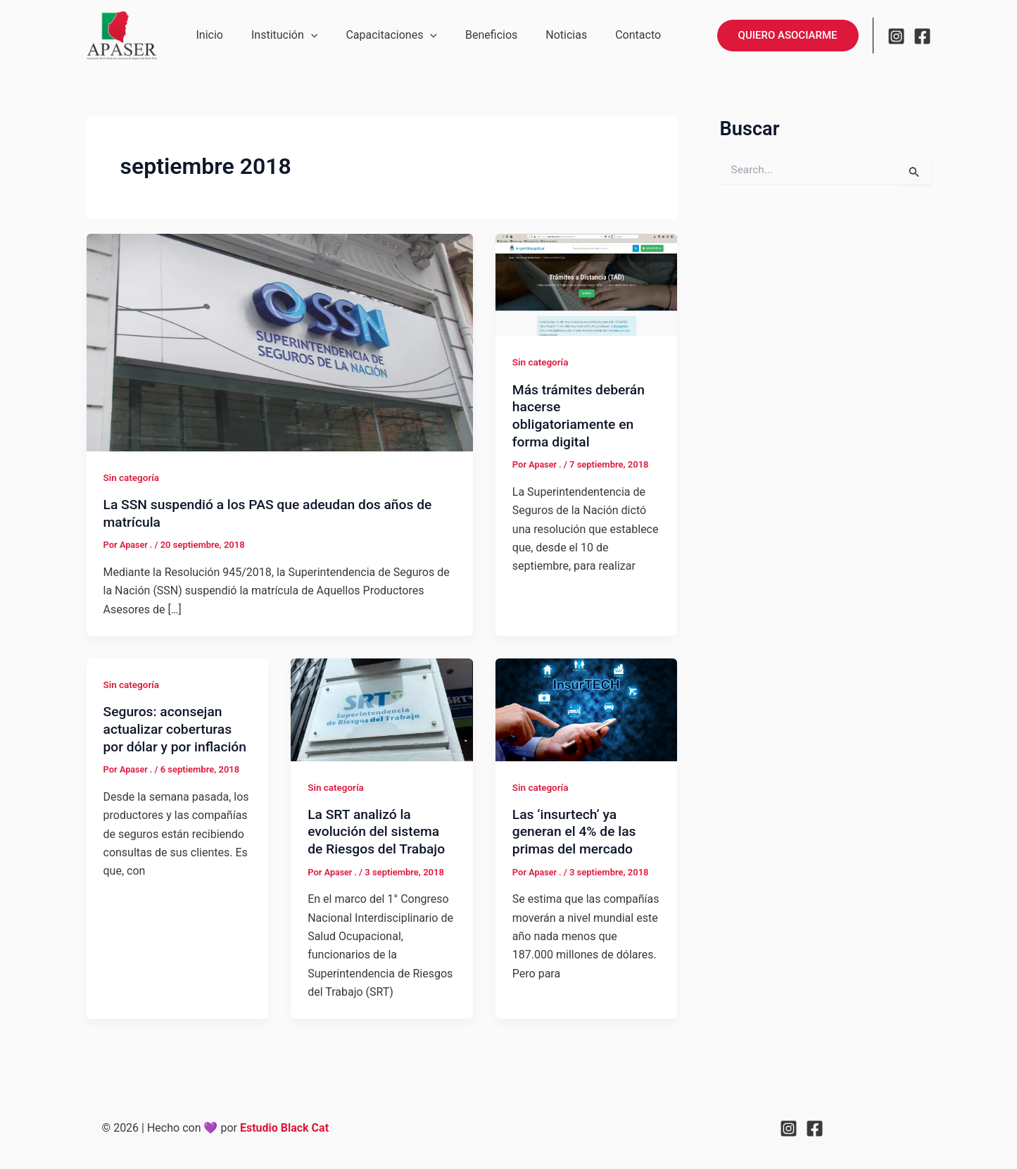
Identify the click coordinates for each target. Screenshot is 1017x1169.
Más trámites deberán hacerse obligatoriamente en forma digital (581, 415)
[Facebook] (922, 35)
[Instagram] (896, 35)
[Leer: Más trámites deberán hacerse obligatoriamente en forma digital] (586, 284)
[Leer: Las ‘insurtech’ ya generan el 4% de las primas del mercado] (586, 708)
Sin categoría (132, 477)
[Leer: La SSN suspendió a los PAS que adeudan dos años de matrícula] (280, 342)
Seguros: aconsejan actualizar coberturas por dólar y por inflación (170, 737)
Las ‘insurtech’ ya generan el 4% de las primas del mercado (576, 831)
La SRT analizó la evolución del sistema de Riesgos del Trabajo (379, 831)
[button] (303, 35)
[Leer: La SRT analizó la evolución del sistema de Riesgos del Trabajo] (382, 708)
